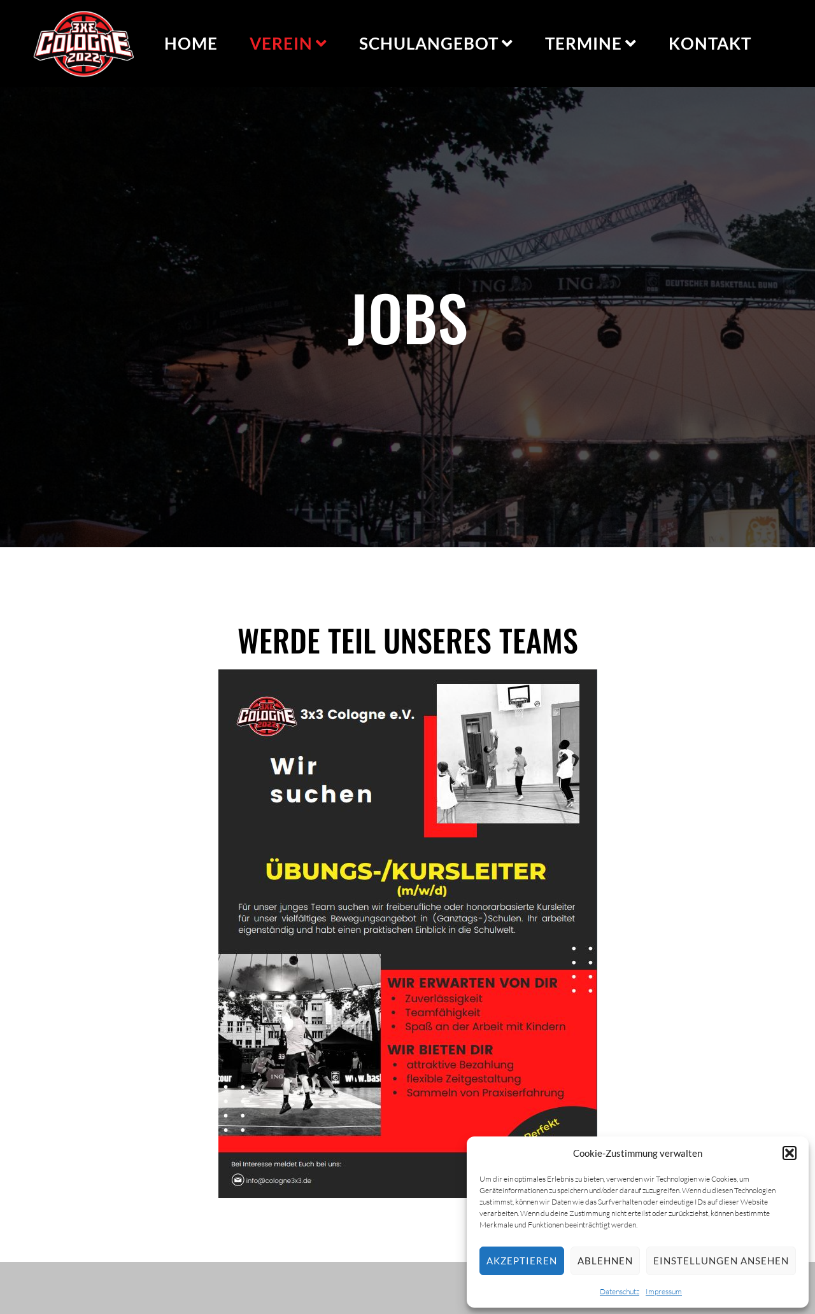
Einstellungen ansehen (721, 1260)
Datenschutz (619, 1291)
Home (191, 43)
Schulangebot (436, 43)
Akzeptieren (521, 1260)
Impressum (664, 1291)
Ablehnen (605, 1260)
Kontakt (710, 43)
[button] (789, 1153)
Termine (591, 43)
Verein (288, 43)
